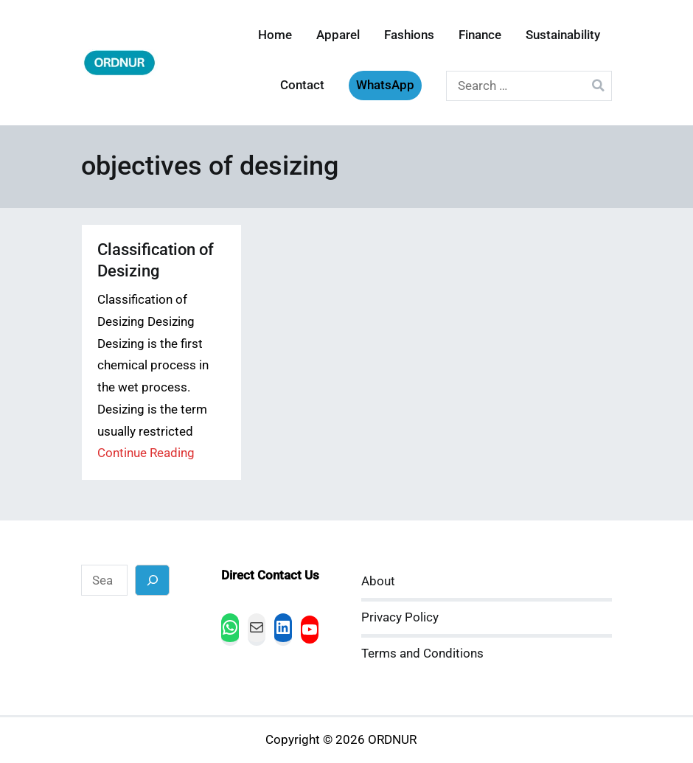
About (378, 581)
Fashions (409, 35)
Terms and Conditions (422, 654)
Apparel (338, 35)
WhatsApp (385, 85)
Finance (480, 35)
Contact (302, 85)
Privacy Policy (400, 617)
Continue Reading (146, 453)
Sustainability (563, 35)
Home (275, 35)
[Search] (152, 580)
